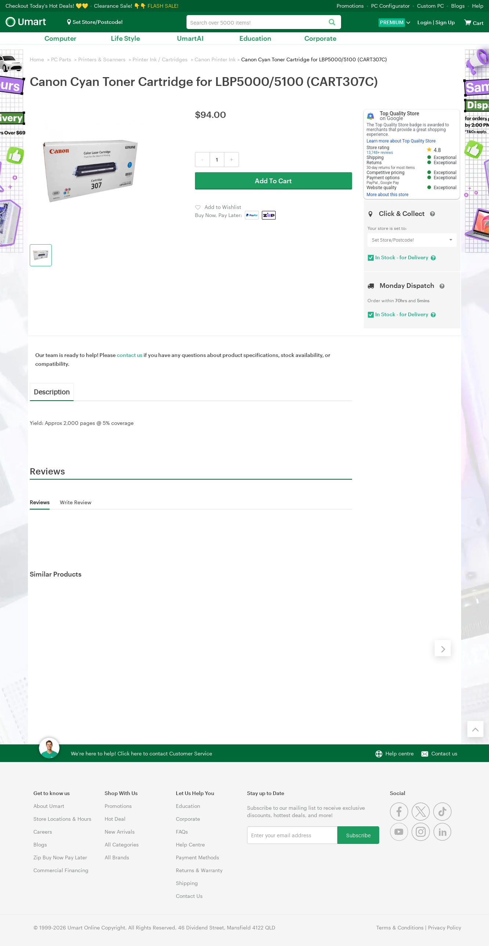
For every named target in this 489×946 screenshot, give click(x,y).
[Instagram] (422, 839)
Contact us (444, 753)
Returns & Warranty (199, 870)
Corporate (320, 38)
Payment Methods (197, 857)
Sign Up (444, 22)
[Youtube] (401, 839)
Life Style (125, 38)
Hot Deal (115, 819)
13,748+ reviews (380, 153)
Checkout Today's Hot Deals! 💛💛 (48, 6)
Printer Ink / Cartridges (160, 59)
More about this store (388, 194)
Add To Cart (273, 181)
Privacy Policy (444, 927)
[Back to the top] (475, 729)
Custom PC (430, 6)
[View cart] (467, 22)
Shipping (187, 883)
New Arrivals (120, 831)
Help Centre (190, 844)
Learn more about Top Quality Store (401, 141)
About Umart (48, 806)
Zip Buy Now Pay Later (60, 857)
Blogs (458, 6)
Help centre (399, 753)
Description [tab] (52, 391)
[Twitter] (422, 819)
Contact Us (189, 896)
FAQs (182, 831)
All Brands (117, 857)
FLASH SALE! (163, 6)
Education (255, 38)
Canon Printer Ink (215, 59)
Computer (60, 38)
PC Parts (61, 59)
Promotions (350, 6)
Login (424, 22)
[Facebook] (401, 819)
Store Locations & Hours (62, 819)
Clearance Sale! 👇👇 (120, 6)
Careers (42, 831)
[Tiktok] (443, 819)
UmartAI (190, 38)
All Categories (122, 844)
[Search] (331, 23)
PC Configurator (390, 6)
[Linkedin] (443, 839)
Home (37, 59)
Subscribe (358, 834)
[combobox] (263, 22)
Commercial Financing (60, 870)
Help (477, 6)
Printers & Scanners (102, 59)
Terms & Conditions (400, 927)
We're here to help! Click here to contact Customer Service (141, 753)
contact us (129, 355)
